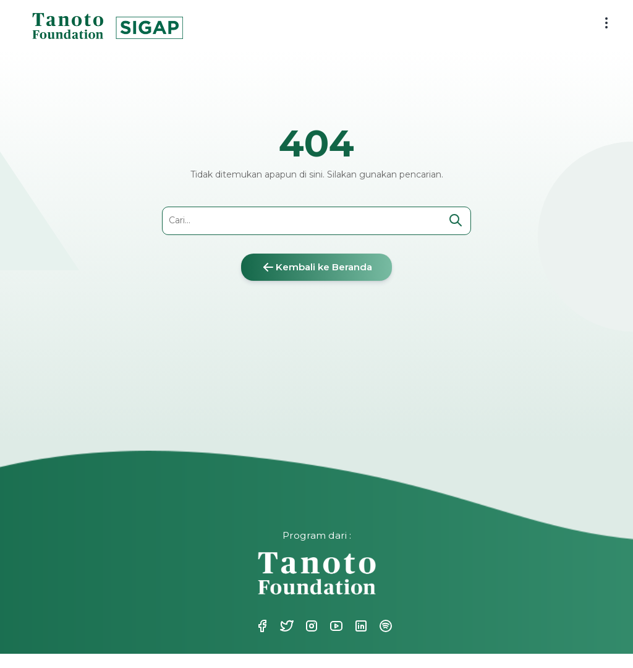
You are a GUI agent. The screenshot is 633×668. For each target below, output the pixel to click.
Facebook (261, 626)
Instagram (310, 626)
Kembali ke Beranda (316, 267)
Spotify (384, 626)
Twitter (285, 626)
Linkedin (360, 626)
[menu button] (606, 22)
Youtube (335, 626)
